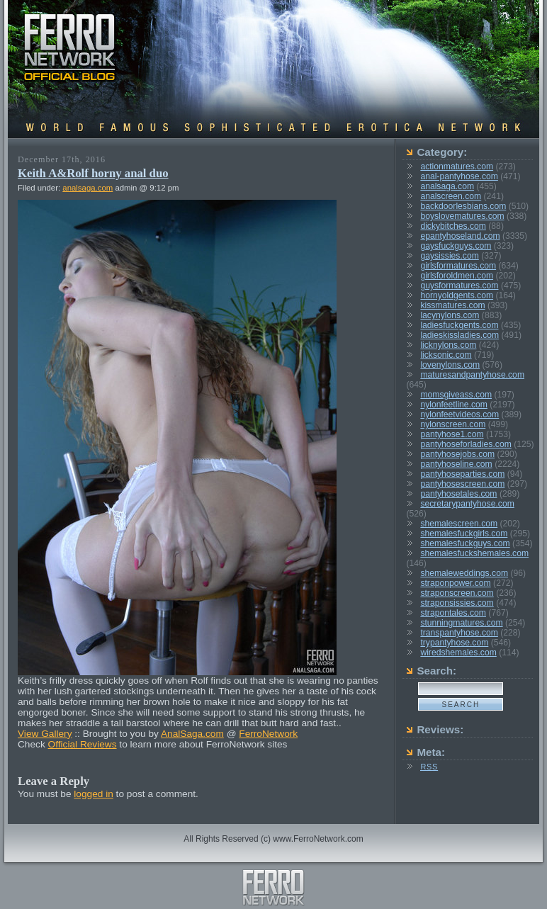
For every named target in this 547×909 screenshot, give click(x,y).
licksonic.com (445, 355)
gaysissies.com (449, 256)
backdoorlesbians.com (463, 206)
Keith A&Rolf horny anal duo (93, 173)
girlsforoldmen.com (456, 276)
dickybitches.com (453, 226)
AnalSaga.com (192, 733)
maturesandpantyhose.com (472, 375)
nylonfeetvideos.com (459, 414)
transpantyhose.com (458, 633)
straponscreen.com (456, 593)
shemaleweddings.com (464, 573)
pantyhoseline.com (456, 464)
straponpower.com (455, 583)
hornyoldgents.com (456, 295)
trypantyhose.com (454, 643)
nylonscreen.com (452, 424)
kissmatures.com (452, 305)
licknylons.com (448, 345)
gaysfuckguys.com (455, 246)
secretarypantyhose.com (467, 504)
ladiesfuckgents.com (459, 325)
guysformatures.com (459, 285)
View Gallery (45, 733)
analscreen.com (450, 196)
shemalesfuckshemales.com (474, 553)
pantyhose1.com (451, 434)
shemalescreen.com (458, 524)
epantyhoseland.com (460, 236)
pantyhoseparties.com (462, 474)
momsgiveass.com (456, 395)
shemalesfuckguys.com (464, 543)
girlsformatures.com (458, 266)
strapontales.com (453, 613)
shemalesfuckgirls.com (463, 533)
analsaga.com (87, 188)
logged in (93, 794)
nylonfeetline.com (453, 405)
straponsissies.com (456, 603)
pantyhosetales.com (458, 494)
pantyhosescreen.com (462, 484)
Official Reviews (82, 744)
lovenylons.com (450, 365)
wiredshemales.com (458, 652)
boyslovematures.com (462, 216)
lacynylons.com (449, 315)
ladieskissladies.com (459, 335)
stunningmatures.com (461, 623)
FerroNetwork (268, 733)
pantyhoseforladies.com (465, 444)
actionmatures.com (456, 166)
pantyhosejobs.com (457, 454)
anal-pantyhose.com (458, 176)
